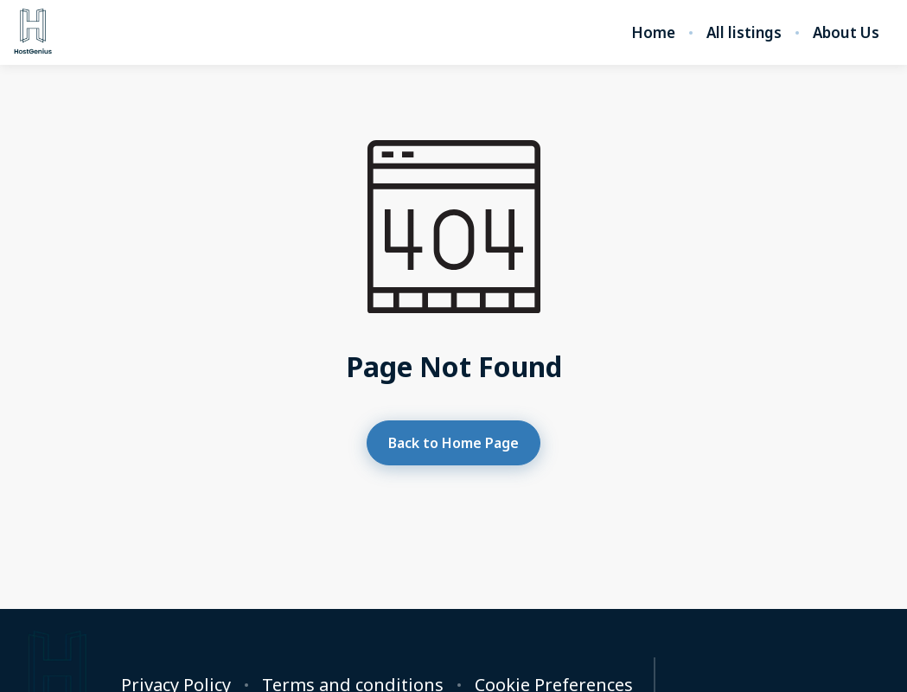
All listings (744, 33)
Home (653, 33)
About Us (846, 33)
